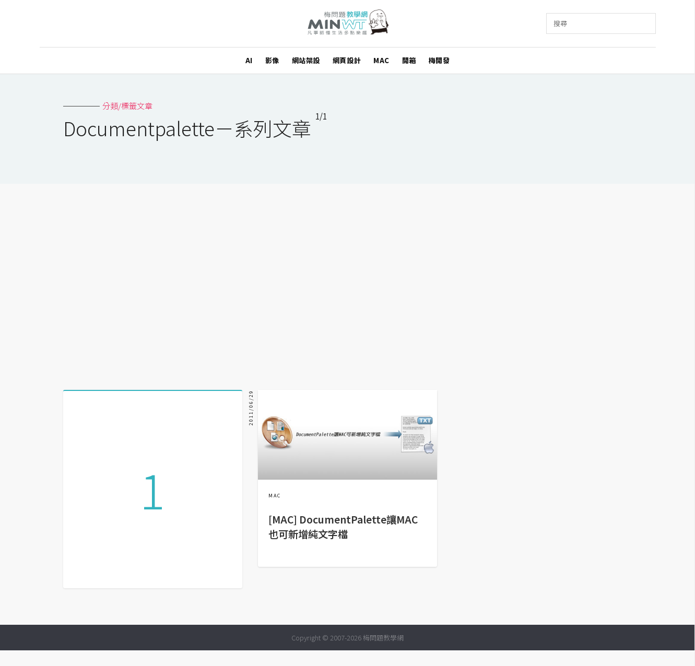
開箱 (409, 60)
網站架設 (306, 60)
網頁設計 (347, 60)
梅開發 (439, 60)
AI (249, 60)
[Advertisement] (347, 283)
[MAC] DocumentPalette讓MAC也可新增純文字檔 (343, 526)
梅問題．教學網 (347, 24)
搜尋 (560, 23)
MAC (381, 60)
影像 (272, 60)
